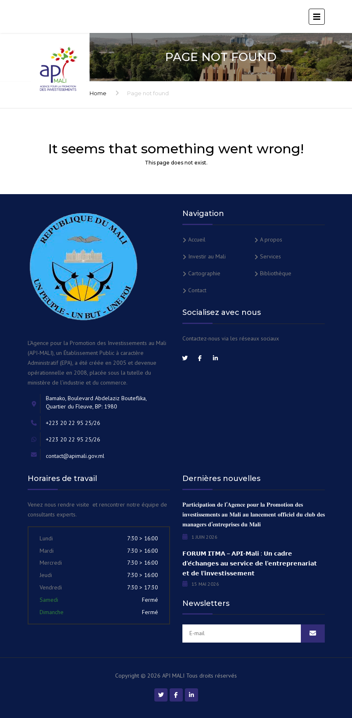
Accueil (197, 239)
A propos (271, 239)
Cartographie (204, 273)
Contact (197, 290)
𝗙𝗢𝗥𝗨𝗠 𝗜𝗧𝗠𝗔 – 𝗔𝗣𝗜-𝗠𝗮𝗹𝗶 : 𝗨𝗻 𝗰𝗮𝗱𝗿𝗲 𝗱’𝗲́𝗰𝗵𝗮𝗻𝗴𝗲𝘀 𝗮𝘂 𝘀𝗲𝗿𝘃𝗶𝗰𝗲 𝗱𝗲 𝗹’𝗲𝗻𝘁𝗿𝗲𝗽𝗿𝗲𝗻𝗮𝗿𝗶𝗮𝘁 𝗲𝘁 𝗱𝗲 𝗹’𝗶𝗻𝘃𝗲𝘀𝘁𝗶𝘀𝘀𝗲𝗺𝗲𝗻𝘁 (249, 563)
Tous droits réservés (211, 675)
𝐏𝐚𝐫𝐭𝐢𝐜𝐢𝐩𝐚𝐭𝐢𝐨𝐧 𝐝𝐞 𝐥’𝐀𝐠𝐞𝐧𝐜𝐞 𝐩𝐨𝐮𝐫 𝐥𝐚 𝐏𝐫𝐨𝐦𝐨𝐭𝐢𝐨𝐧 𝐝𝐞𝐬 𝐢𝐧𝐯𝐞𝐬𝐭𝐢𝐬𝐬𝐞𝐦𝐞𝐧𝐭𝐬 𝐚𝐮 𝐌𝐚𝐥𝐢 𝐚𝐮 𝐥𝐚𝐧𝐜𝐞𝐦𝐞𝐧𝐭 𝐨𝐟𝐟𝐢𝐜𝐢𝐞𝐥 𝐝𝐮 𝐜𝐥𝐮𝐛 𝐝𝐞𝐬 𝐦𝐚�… (253, 514)
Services (270, 256)
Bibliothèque (275, 273)
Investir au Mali (207, 256)
